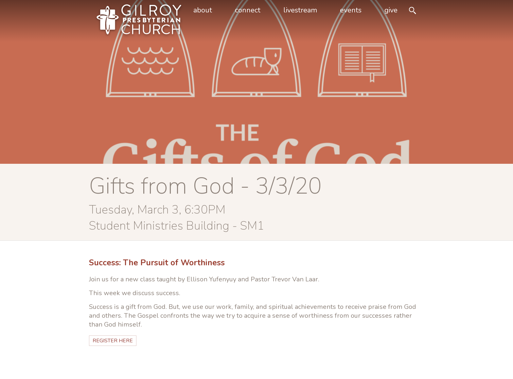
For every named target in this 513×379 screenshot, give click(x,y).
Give (391, 10)
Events (351, 10)
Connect (247, 10)
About (202, 10)
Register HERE (113, 340)
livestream (300, 10)
